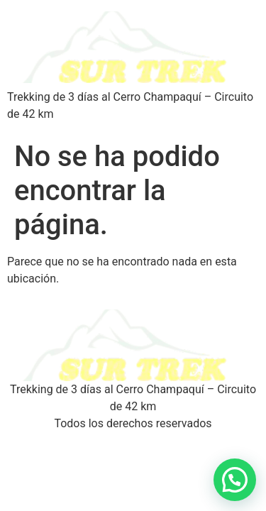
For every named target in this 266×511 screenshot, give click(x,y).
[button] (235, 479)
